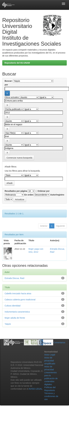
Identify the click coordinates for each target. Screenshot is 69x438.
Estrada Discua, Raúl (14, 278)
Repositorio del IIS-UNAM (17, 63)
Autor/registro (57, 195)
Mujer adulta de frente (15, 318)
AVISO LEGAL (35, 389)
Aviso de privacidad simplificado (49, 360)
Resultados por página (16, 191)
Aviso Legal (49, 354)
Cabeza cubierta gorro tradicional (20, 299)
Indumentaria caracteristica (17, 312)
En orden (28, 195)
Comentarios (59, 342)
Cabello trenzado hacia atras (18, 293)
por (6, 84)
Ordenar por (43, 191)
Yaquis (8, 324)
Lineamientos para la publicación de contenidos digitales (51, 378)
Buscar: (8, 81)
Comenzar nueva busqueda (19, 158)
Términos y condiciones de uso (51, 396)
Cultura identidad (12, 305)
